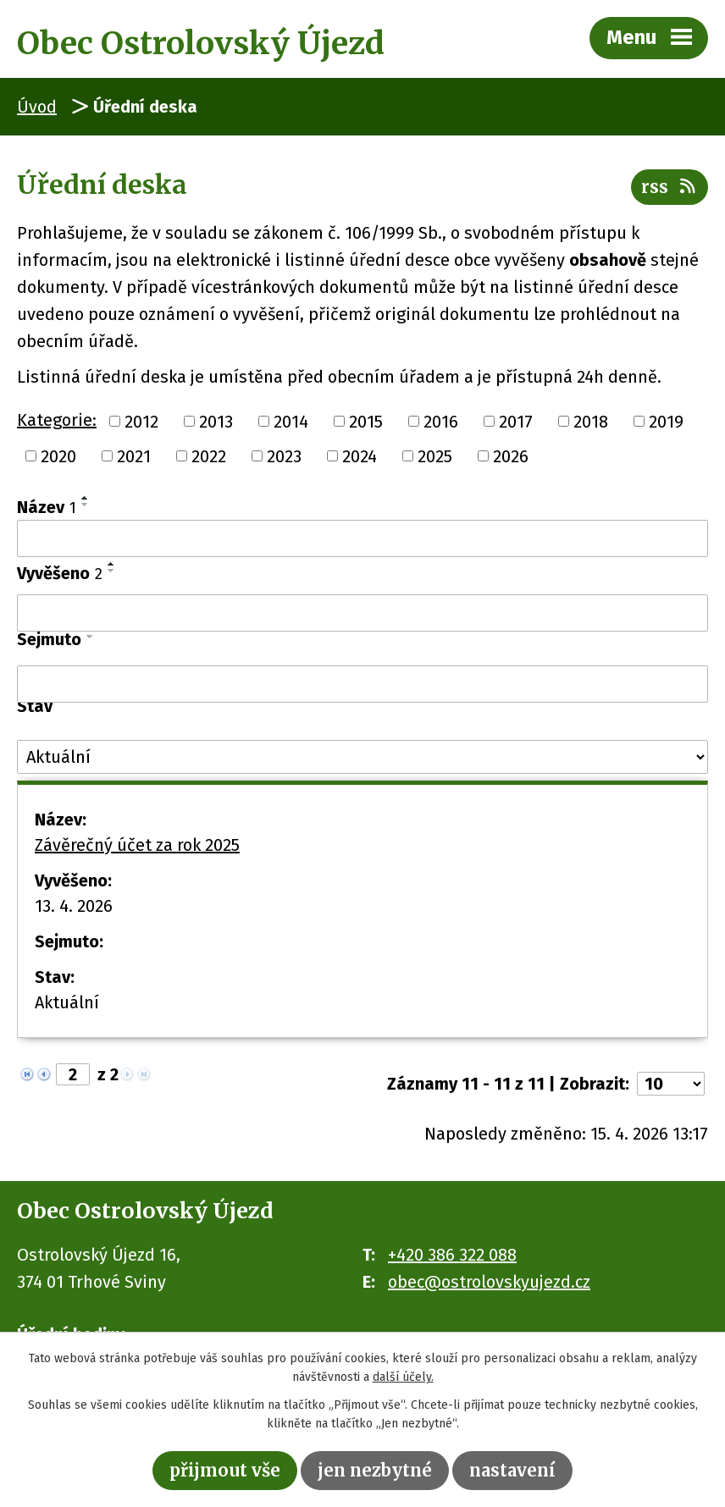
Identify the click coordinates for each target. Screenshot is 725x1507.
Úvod (37, 107)
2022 (208, 456)
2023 (284, 456)
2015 (366, 421)
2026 (511, 456)
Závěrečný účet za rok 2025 (137, 845)
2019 (666, 421)
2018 (590, 421)
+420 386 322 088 (452, 1255)
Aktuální (67, 1002)
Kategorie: (57, 420)
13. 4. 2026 (74, 906)
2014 (291, 421)
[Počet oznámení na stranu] (671, 1084)
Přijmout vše (224, 1470)
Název (46, 507)
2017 (516, 421)
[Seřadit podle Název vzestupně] (85, 497)
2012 (141, 421)
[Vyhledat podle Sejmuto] (362, 684)
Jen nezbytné (375, 1470)
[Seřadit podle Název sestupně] (85, 504)
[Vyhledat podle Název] (362, 538)
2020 (58, 456)
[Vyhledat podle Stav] (362, 757)
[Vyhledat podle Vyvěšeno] (362, 613)
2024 (359, 456)
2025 (435, 456)
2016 (440, 421)
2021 (134, 456)
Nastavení (512, 1470)
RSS (669, 186)
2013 (216, 421)
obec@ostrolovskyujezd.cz (489, 1282)
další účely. (403, 1378)
